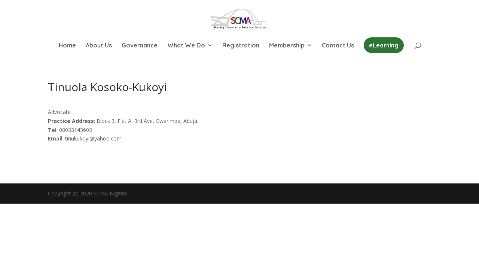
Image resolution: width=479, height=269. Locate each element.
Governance (140, 46)
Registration (240, 46)
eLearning (384, 45)
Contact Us (338, 46)
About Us (99, 46)
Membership (287, 46)
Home (67, 46)
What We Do (186, 46)
